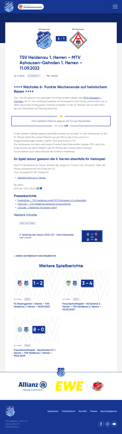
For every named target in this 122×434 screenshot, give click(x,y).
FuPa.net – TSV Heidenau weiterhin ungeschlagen (44, 204)
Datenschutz (68, 411)
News (27, 299)
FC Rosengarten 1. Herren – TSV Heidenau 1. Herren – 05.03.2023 (32, 305)
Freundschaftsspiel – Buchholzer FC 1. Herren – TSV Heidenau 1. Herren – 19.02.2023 (35, 353)
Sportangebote (109, 411)
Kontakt (83, 411)
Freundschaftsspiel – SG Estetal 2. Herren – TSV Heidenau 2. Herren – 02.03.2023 (81, 306)
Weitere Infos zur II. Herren (32, 177)
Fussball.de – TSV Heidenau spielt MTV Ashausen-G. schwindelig (52, 200)
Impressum (53, 411)
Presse (93, 411)
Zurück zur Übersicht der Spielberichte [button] (35, 256)
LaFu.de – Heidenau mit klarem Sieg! (37, 207)
